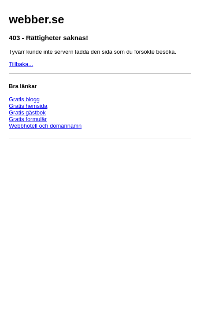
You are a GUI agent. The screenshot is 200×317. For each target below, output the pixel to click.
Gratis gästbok (27, 112)
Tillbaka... (21, 64)
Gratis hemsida (28, 106)
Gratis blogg (24, 99)
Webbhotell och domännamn (45, 125)
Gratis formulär (28, 119)
